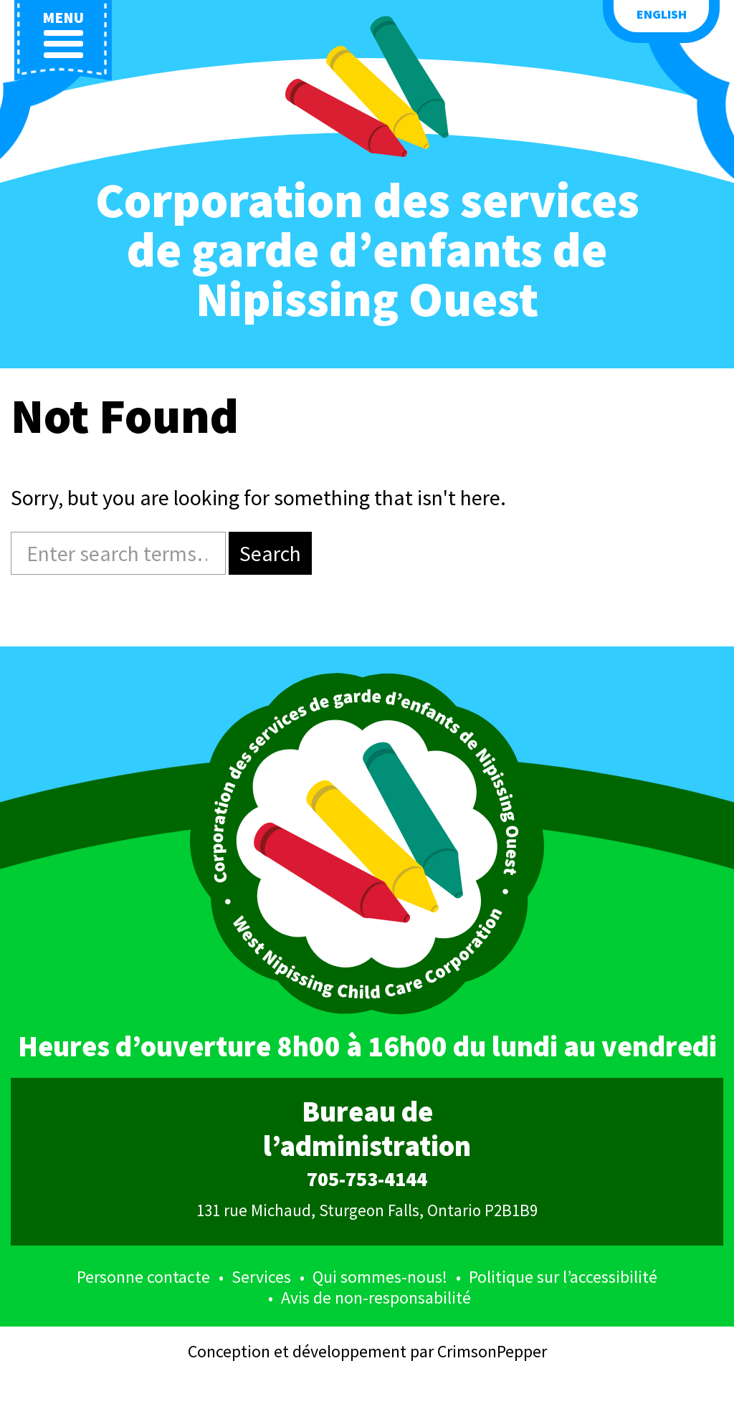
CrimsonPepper (492, 1351)
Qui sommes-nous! (380, 1277)
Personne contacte (143, 1277)
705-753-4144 (367, 1179)
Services (261, 1277)
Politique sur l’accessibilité (563, 1277)
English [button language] (662, 14)
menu (63, 34)
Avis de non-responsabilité (376, 1297)
